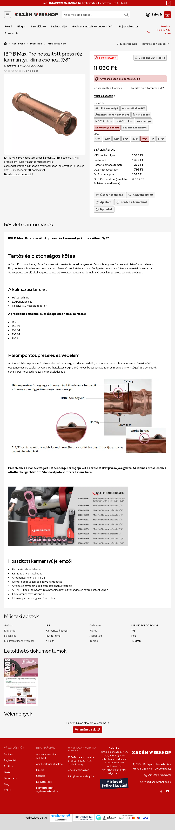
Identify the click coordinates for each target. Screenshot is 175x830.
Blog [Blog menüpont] (21, 26)
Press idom (36, 43)
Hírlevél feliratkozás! (114, 783)
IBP (48, 625)
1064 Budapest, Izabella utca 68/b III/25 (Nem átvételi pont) (81, 761)
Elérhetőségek (44, 781)
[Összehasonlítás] (109, 195)
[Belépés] (154, 14)
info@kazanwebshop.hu (65, 3)
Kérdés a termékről (132, 202)
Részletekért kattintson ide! (147, 88)
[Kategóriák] (7, 14)
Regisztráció (10, 760)
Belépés (8, 754)
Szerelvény (18, 43)
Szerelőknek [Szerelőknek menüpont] (38, 26)
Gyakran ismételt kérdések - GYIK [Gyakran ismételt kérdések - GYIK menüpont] (93, 26)
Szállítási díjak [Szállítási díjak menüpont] (59, 26)
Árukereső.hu (60, 820)
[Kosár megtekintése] (167, 14)
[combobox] (96, 14)
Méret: (97, 134)
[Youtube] (167, 791)
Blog (6, 784)
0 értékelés (30, 71)
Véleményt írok (87, 729)
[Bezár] (168, 3)
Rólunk (8, 790)
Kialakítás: (99, 103)
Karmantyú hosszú (57, 630)
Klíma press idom (57, 43)
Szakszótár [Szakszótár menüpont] (11, 33)
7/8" (133, 630)
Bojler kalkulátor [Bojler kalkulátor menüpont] (128, 26)
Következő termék (155, 43)
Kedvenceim (10, 778)
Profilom (8, 766)
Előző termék (127, 43)
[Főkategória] (5, 43)
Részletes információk (19, 174)
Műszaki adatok (104, 96)
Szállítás (40, 775)
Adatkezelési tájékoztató (49, 763)
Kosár (7, 772)
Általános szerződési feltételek (47, 756)
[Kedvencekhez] (140, 195)
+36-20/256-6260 (163, 31)
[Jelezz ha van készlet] (150, 58)
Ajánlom (103, 202)
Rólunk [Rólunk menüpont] (8, 26)
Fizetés (40, 769)
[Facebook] (161, 791)
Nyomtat (104, 209)
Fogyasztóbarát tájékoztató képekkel (47, 789)
